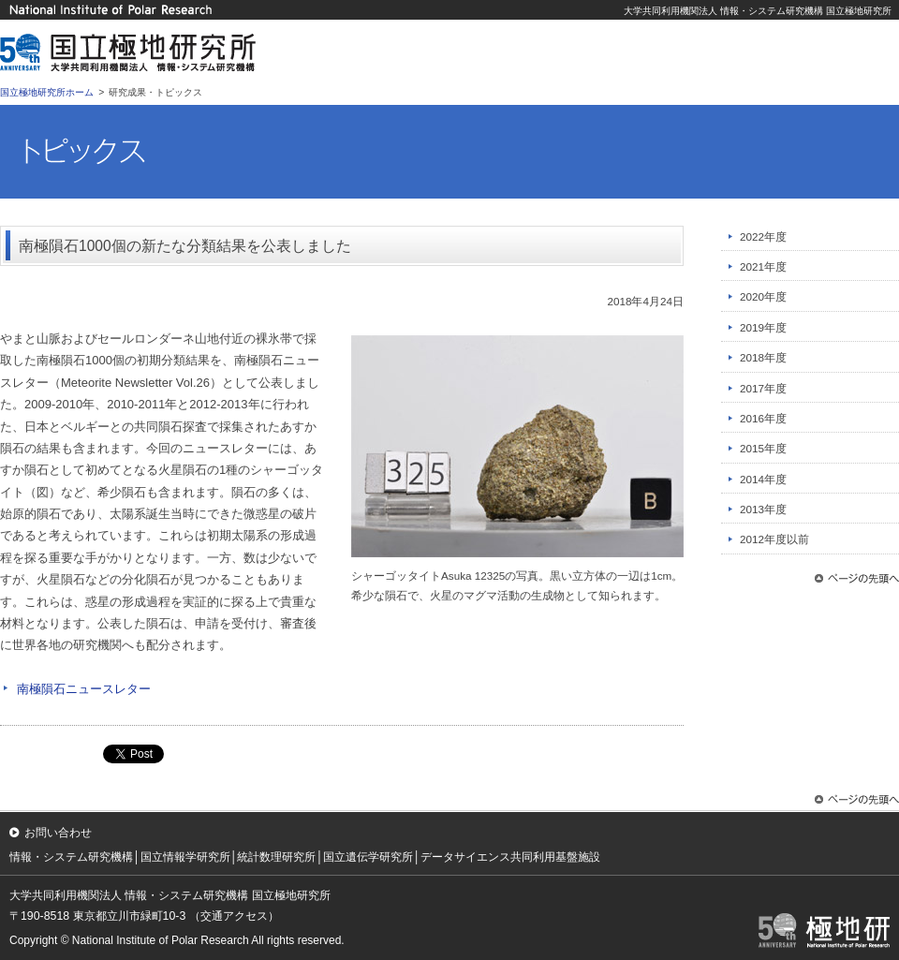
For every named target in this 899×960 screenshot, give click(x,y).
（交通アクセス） (234, 916)
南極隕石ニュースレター (84, 689)
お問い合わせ (58, 832)
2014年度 (763, 479)
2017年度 (763, 388)
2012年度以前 (774, 539)
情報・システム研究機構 (71, 857)
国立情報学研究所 (185, 857)
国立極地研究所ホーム (47, 92)
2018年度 (763, 357)
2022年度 (763, 236)
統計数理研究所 (276, 857)
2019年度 (763, 327)
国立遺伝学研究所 (368, 857)
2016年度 (763, 418)
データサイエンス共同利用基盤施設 (510, 857)
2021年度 (763, 266)
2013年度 (763, 509)
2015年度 (763, 448)
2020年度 (763, 296)
